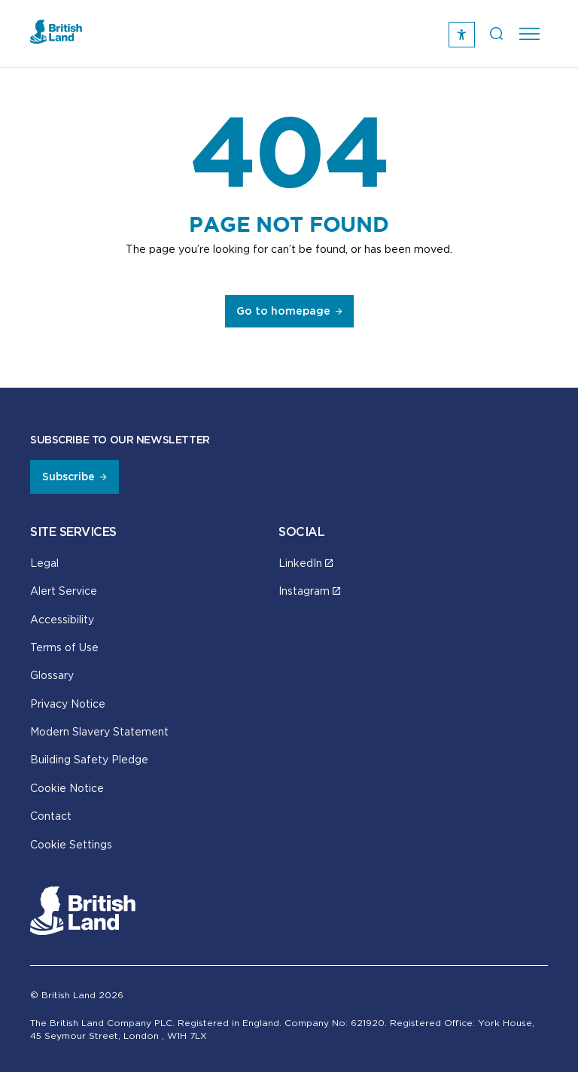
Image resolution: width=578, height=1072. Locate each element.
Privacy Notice (67, 703)
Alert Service (63, 590)
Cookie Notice (67, 787)
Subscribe (68, 476)
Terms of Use (64, 647)
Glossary (52, 674)
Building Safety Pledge (89, 759)
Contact (50, 815)
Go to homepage (283, 311)
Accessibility (62, 619)
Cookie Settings (71, 844)
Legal (44, 562)
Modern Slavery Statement (99, 731)
